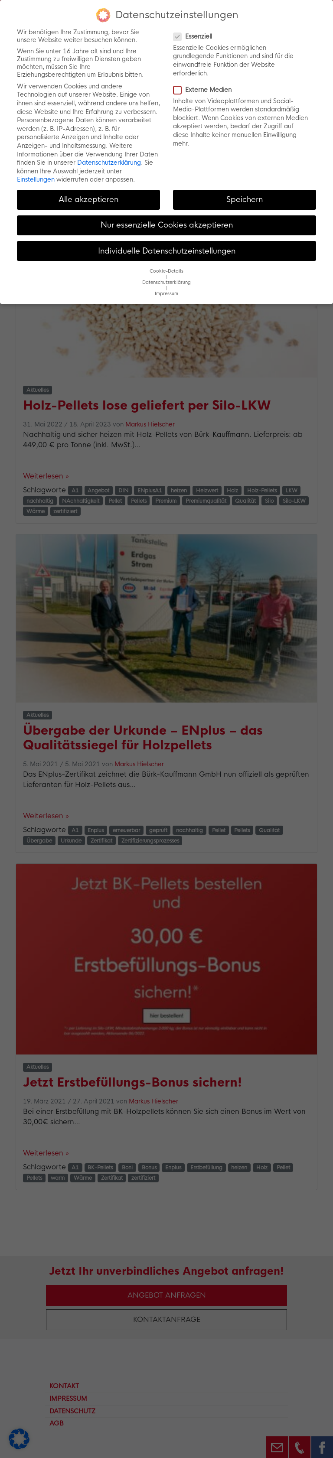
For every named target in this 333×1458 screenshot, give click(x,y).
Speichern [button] (244, 199)
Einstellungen (36, 179)
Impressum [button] (166, 293)
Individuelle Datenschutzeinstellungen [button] (166, 250)
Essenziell (195, 36)
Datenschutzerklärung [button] (166, 282)
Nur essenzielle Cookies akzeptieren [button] (167, 225)
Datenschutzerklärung (109, 162)
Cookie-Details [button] (166, 271)
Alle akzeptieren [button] (88, 199)
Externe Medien (205, 90)
